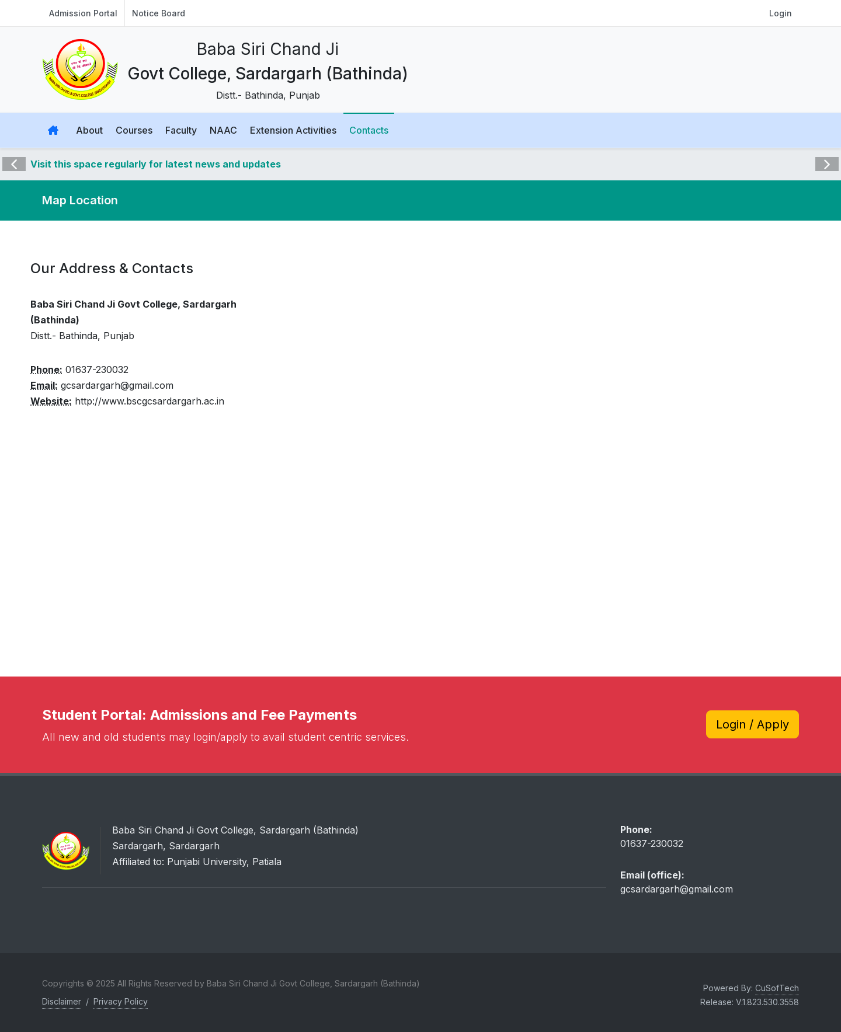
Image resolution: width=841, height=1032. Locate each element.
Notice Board (158, 13)
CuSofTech (777, 988)
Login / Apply (752, 724)
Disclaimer (61, 1001)
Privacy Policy (120, 1001)
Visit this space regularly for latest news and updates (155, 164)
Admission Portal (83, 13)
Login (780, 13)
